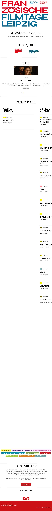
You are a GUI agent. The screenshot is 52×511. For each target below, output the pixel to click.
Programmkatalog (26, 484)
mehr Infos (26, 88)
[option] (26, 78)
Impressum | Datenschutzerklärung (44, 507)
